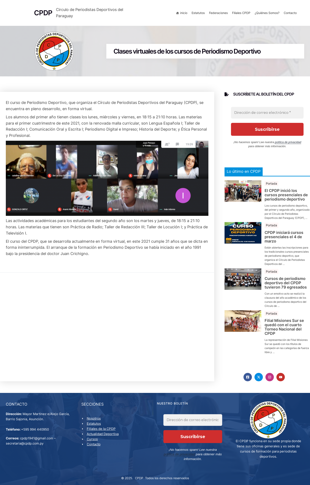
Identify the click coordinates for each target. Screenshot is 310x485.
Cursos (92, 442)
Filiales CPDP (240, 13)
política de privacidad (288, 144)
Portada (271, 185)
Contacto (289, 13)
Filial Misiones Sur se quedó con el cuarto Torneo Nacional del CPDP (284, 328)
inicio (183, 13)
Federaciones (217, 13)
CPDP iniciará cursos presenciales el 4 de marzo (284, 238)
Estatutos (197, 13)
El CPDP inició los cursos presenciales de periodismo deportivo (286, 196)
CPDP (139, 476)
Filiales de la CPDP (101, 432)
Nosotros (94, 421)
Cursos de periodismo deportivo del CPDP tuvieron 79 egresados (286, 284)
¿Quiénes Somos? (266, 13)
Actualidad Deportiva (103, 437)
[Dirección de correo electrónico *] (267, 114)
